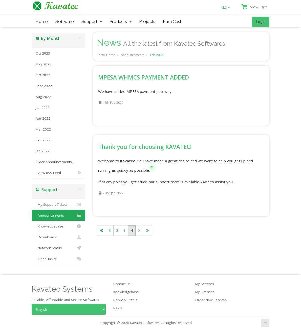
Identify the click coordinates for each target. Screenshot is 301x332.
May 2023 (43, 64)
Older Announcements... (55, 162)
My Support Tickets (58, 204)
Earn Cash (172, 21)
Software (64, 21)
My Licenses (204, 292)
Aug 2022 (43, 96)
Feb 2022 (43, 140)
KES (225, 7)
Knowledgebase (58, 226)
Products (121, 21)
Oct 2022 (43, 75)
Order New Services (211, 300)
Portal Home (106, 55)
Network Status (58, 248)
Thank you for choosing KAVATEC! (145, 147)
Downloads (58, 237)
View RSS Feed (58, 173)
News (117, 308)
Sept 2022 (44, 86)
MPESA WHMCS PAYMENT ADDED (143, 77)
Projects (147, 21)
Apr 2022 (43, 118)
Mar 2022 (43, 129)
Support (91, 21)
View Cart (254, 6)
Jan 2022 (43, 151)
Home (41, 21)
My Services (204, 284)
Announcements (132, 55)
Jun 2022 (43, 107)
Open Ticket (58, 259)
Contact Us (122, 284)
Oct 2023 (43, 53)
